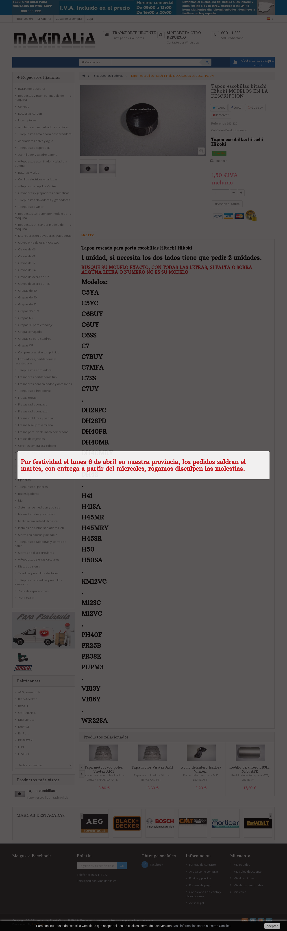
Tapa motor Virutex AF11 (152, 767)
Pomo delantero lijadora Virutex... (201, 769)
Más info (87, 235)
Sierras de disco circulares (36, 553)
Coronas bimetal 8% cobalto (37, 446)
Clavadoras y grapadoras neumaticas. (44, 193)
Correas (23, 107)
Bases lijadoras (28, 494)
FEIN (21, 747)
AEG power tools (29, 692)
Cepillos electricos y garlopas (38, 179)
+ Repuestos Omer (30, 207)
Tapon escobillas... (42, 791)
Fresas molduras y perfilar (36, 418)
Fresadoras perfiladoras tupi (37, 377)
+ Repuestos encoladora (35, 370)
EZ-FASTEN (25, 740)
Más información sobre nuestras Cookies (202, 926)
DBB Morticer (27, 720)
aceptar (272, 926)
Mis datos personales (248, 885)
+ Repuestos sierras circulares (38, 559)
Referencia (218, 123)
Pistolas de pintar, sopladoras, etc (41, 528)
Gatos (22, 459)
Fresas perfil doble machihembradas (43, 432)
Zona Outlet (26, 598)
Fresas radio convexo (33, 411)
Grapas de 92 (27, 304)
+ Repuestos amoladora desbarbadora (45, 134)
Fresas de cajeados (31, 439)
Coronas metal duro (31, 452)
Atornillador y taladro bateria (37, 155)
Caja (90, 19)
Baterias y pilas (28, 173)
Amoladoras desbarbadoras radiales (43, 127)
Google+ (255, 107)
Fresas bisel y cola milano (35, 425)
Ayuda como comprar (203, 872)
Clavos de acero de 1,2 (33, 277)
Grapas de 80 (27, 291)
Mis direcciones (244, 878)
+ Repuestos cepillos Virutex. (37, 186)
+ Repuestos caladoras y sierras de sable (40, 544)
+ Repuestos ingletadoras (35, 473)
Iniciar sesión (24, 19)
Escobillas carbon (30, 114)
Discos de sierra (29, 566)
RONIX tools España (31, 89)
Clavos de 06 (26, 249)
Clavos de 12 (26, 263)
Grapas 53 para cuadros (34, 339)
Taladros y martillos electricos (38, 573)
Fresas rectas (27, 398)
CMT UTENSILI (27, 713)
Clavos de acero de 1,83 (34, 284)
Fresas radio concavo (32, 404)
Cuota (236, 107)
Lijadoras (24, 480)
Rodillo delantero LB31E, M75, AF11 (250, 769)
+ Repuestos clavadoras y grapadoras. (44, 200)
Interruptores (27, 120)
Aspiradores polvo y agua (35, 141)
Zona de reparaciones (33, 591)
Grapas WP (26, 345)
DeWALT (23, 727)
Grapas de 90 (27, 297)
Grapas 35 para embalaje (35, 325)
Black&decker (27, 699)
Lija (20, 500)
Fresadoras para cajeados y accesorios (45, 384)
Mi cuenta (240, 855)
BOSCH (23, 706)
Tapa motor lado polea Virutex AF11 (103, 769)
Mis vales (240, 892)
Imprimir (221, 161)
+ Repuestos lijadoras (33, 487)
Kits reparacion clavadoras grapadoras (45, 236)
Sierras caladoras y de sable (37, 535)
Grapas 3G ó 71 (28, 311)
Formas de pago (200, 885)
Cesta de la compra (69, 19)
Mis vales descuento (248, 872)
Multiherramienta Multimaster (38, 521)
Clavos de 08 (26, 256)
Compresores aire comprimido (38, 352)
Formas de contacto (202, 865)
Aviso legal (196, 903)
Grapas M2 (25, 318)
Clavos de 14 (26, 270)
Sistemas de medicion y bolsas (39, 507)
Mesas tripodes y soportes (36, 514)
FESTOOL (24, 754)
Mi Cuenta (44, 19)
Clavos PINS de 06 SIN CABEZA (38, 243)
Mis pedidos (242, 865)
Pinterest (220, 115)
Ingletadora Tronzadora (34, 466)
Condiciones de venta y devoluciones (203, 894)
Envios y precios (200, 878)
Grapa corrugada (30, 332)
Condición (218, 130)
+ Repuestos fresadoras (34, 391)
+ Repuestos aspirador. (34, 148)
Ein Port (23, 733)
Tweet (219, 107)
